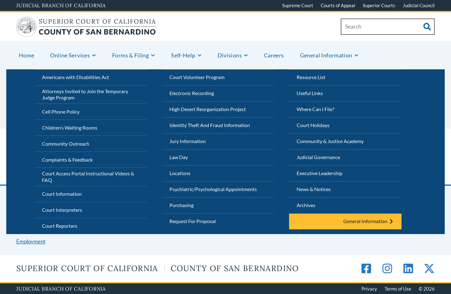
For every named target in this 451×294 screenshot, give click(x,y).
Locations (179, 173)
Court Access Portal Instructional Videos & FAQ (88, 176)
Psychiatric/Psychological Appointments (213, 189)
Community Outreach (65, 144)
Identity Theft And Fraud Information (209, 125)
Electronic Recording (191, 93)
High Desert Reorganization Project (207, 109)
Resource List (311, 77)
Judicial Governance (318, 157)
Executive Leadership (319, 173)
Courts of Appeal (338, 5)
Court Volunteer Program (197, 77)
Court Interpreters (62, 210)
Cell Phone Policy (61, 112)
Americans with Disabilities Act (75, 77)
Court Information (62, 194)
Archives (306, 205)
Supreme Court (297, 5)
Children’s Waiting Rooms (69, 128)
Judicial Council (419, 5)
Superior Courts (379, 5)
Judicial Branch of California (61, 5)
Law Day (178, 157)
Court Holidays (313, 125)
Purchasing (181, 205)
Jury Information (187, 141)
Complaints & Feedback (67, 160)
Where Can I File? (315, 109)
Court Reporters (59, 226)
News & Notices (314, 189)
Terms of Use (398, 288)
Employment (30, 241)
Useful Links (310, 93)
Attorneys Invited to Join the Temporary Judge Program (85, 94)
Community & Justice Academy (330, 141)
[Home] (86, 33)
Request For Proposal (192, 221)
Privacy (369, 288)
